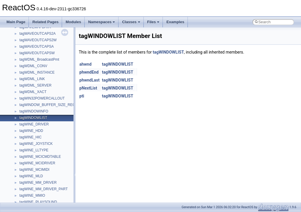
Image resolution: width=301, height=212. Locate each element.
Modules (73, 22)
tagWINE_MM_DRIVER (38, 182)
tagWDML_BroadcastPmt (39, 59)
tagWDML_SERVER (35, 85)
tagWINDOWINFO (33, 111)
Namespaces (101, 22)
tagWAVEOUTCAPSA (36, 46)
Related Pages (45, 22)
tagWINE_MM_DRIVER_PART (43, 189)
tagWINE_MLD (31, 176)
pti (81, 96)
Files (153, 22)
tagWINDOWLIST (33, 118)
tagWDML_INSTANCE (37, 72)
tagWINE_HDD (31, 131)
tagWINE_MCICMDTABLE (40, 157)
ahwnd (85, 64)
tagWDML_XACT (32, 92)
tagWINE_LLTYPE (33, 150)
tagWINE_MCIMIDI (34, 170)
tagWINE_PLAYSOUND (38, 202)
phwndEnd (88, 72)
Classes (131, 22)
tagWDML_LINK (32, 79)
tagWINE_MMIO (32, 195)
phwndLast (89, 80)
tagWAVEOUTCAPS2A (37, 34)
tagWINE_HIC (30, 137)
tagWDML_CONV (33, 66)
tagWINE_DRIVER (34, 124)
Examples (175, 22)
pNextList (88, 88)
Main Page (15, 22)
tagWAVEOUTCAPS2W (38, 40)
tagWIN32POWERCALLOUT (42, 98)
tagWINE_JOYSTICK (36, 144)
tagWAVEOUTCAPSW (37, 53)
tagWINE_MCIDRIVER (37, 163)
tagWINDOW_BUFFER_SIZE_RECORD (51, 105)
